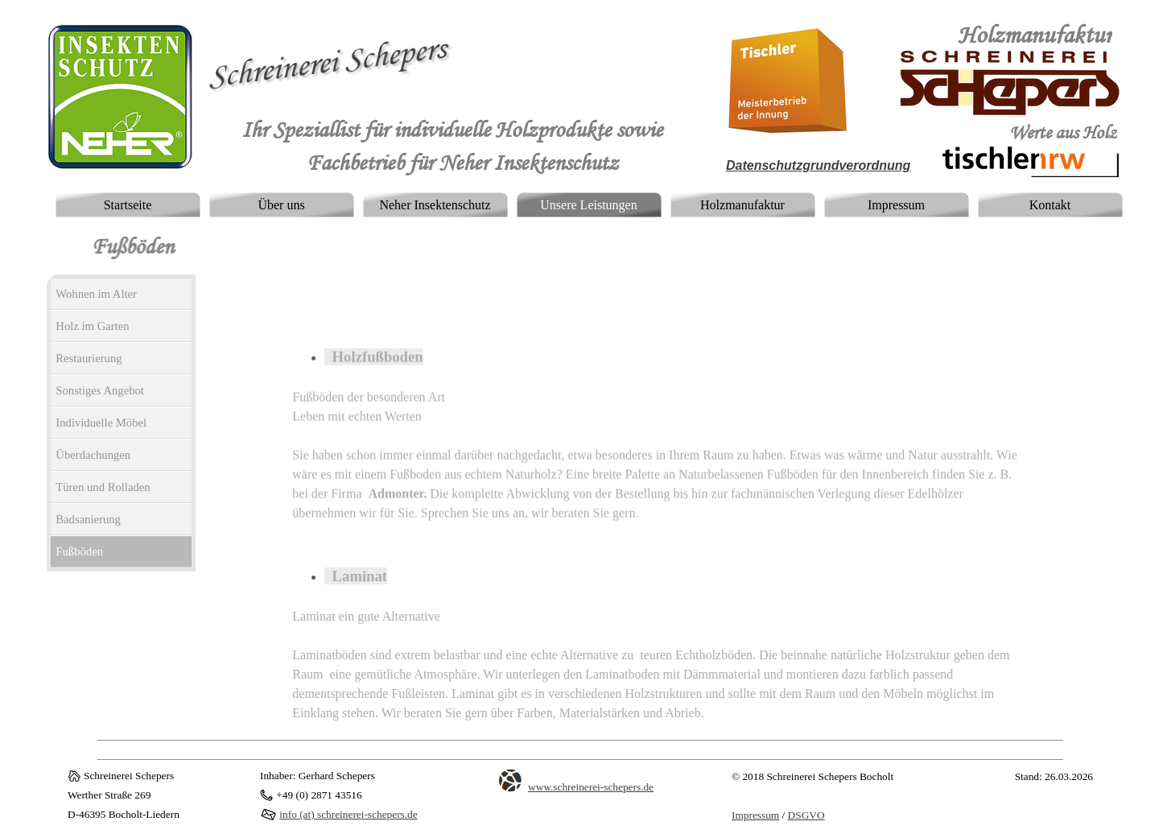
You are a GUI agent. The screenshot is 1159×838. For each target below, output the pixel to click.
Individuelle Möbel (101, 422)
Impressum (896, 205)
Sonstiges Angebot (100, 390)
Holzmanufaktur (742, 205)
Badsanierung (88, 519)
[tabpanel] (1014, 36)
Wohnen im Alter (96, 293)
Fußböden (79, 551)
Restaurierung (89, 358)
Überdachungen (93, 454)
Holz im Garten (92, 326)
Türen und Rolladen (103, 487)
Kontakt (1050, 205)
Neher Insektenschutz (434, 205)
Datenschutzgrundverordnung (818, 165)
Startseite (128, 205)
